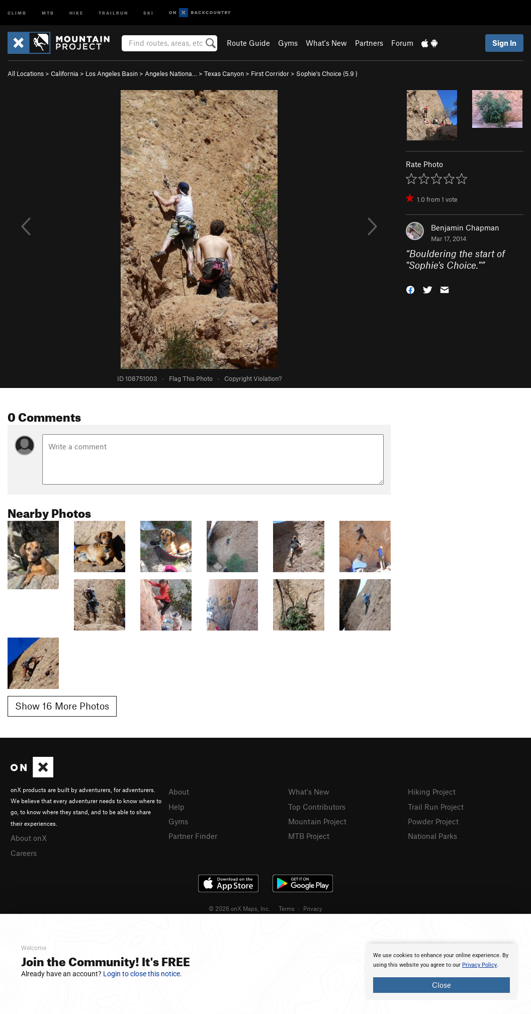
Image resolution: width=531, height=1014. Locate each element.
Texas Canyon (224, 73)
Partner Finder (192, 835)
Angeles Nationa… (171, 73)
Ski (148, 12)
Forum (402, 42)
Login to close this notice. (142, 974)
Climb (17, 12)
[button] (410, 288)
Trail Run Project (436, 806)
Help (176, 806)
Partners (369, 42)
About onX (29, 837)
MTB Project (308, 835)
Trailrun (113, 12)
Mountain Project (317, 821)
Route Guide (248, 42)
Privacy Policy (479, 965)
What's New (326, 42)
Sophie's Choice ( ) (327, 73)
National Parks (432, 835)
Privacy (312, 908)
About (178, 791)
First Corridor (270, 73)
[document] (441, 972)
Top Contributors (316, 806)
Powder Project (433, 821)
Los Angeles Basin (111, 73)
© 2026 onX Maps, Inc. (239, 908)
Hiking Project (432, 791)
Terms (287, 908)
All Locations (26, 73)
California (64, 73)
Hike (76, 12)
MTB (48, 12)
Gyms (288, 42)
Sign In (504, 42)
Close (441, 984)
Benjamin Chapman (465, 227)
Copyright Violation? (253, 378)
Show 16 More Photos (62, 706)
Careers (24, 852)
